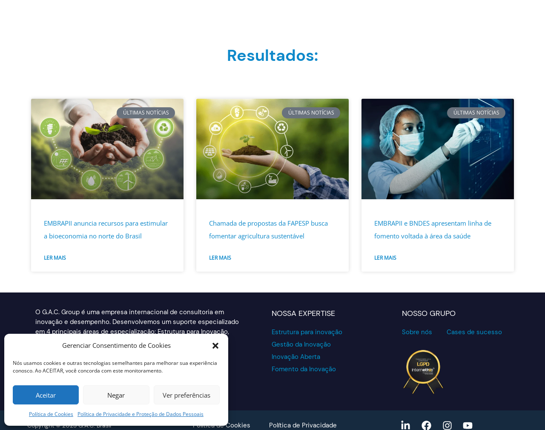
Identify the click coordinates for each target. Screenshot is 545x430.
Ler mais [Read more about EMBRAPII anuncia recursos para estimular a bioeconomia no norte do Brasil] (55, 257)
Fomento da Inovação (304, 369)
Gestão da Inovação (301, 344)
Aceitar (46, 395)
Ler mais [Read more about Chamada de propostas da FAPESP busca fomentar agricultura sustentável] (220, 257)
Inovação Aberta (296, 357)
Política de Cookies (51, 414)
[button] (215, 345)
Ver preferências (186, 395)
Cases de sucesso (474, 332)
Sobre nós (417, 332)
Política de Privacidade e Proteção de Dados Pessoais (140, 414)
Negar (116, 395)
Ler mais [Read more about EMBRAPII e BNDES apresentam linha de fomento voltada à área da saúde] (385, 257)
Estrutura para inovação (307, 332)
